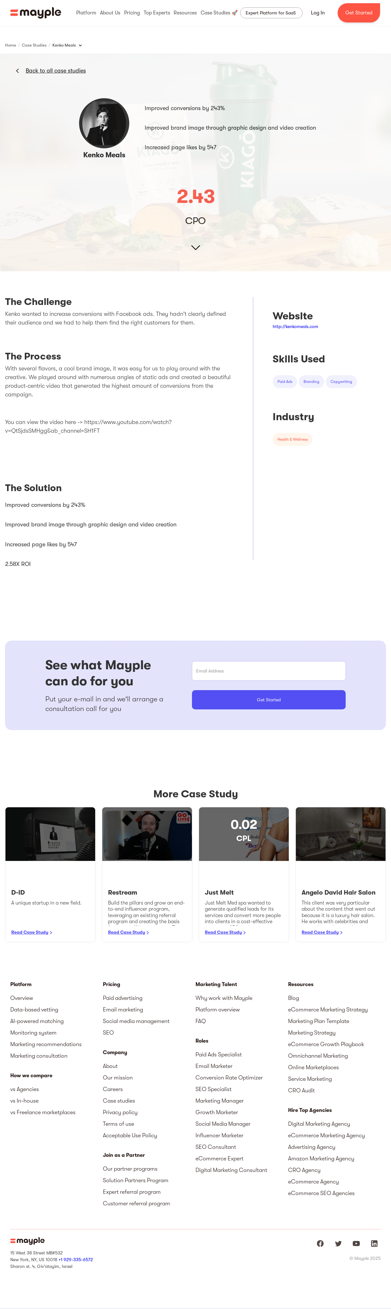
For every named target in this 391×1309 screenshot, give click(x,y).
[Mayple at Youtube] (356, 1243)
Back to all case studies (56, 70)
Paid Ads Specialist (219, 1054)
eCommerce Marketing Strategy (328, 1009)
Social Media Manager (223, 1124)
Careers (113, 1089)
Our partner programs (130, 1169)
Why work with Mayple (224, 998)
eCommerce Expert (219, 1158)
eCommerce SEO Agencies (321, 1193)
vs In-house (24, 1100)
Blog (293, 998)
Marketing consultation (39, 1056)
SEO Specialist (214, 1089)
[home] (35, 13)
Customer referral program (136, 1203)
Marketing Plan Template (318, 1021)
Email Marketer (214, 1066)
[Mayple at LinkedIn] (374, 1243)
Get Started (358, 13)
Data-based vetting (34, 1009)
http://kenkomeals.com (295, 326)
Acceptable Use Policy (130, 1135)
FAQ (201, 1021)
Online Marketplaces (313, 1067)
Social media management (136, 1021)
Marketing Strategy (312, 1032)
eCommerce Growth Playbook (326, 1044)
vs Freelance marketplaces (43, 1112)
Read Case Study (29, 932)
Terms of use (118, 1124)
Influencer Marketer (219, 1135)
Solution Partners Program (135, 1180)
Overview (21, 998)
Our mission (118, 1077)
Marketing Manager (220, 1100)
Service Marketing (310, 1079)
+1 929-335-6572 (76, 1259)
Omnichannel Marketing (318, 1056)
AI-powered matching (37, 1021)
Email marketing (123, 1009)
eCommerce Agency (313, 1181)
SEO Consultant (216, 1147)
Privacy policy (120, 1112)
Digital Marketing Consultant (231, 1170)
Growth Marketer (217, 1112)
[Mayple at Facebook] (320, 1243)
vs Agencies (24, 1089)
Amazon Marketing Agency (321, 1158)
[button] (86, 13)
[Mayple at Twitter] (338, 1243)
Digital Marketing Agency (319, 1124)
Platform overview (218, 1009)
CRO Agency (304, 1170)
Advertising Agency (311, 1147)
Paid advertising (122, 998)
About (110, 1066)
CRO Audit (301, 1090)
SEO (108, 1032)
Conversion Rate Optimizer (229, 1077)
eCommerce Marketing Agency (326, 1135)
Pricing (111, 984)
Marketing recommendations (46, 1044)
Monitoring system (33, 1032)
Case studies (119, 1100)
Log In (318, 13)
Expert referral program (132, 1192)
